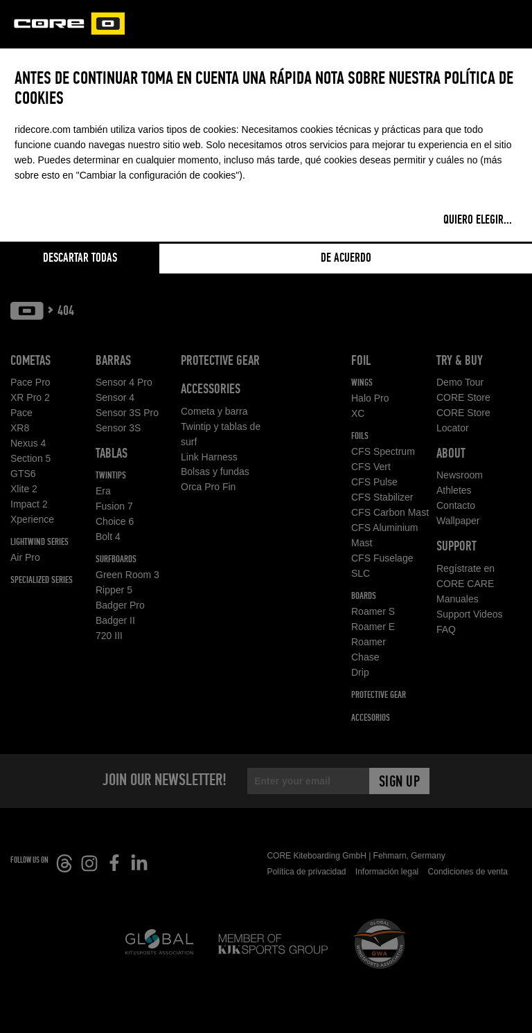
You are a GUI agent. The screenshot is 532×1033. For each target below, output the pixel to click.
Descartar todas (80, 258)
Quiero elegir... (477, 220)
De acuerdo (346, 258)
